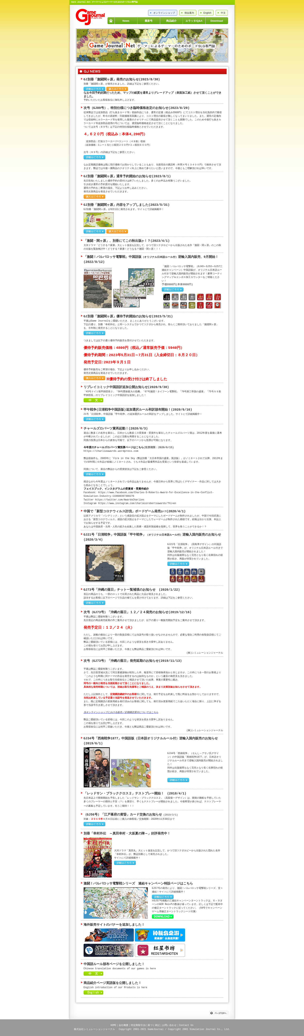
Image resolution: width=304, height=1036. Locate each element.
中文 (223, 12)
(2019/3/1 (169, 814)
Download (216, 20)
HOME (111, 20)
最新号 (149, 20)
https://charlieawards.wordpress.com (111, 450)
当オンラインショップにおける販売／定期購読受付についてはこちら (121, 712)
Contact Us (186, 1024)
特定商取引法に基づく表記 (145, 1024)
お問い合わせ (169, 1024)
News (126, 20)
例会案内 (189, 12)
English (207, 12)
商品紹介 (171, 20)
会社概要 (123, 1024)
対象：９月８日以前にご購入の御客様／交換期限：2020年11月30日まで (129, 818)
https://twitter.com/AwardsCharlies (119, 499)
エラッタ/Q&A (194, 20)
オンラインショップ (164, 12)
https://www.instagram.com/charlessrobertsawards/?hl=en (137, 502)
